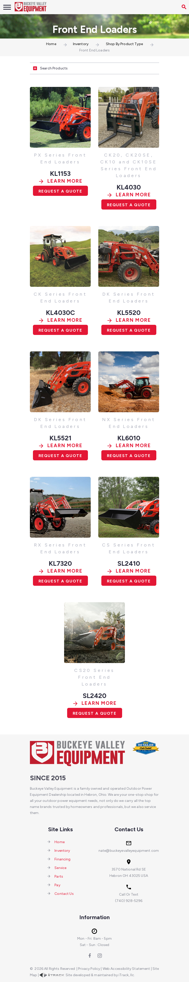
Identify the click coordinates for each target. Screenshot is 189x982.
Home (51, 44)
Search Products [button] (49, 68)
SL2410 (128, 563)
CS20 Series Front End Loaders (94, 677)
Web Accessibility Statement (126, 969)
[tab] (94, 68)
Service (60, 867)
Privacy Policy (89, 969)
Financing (62, 859)
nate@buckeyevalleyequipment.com (129, 850)
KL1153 (60, 173)
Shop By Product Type (124, 44)
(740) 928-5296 (129, 901)
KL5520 (129, 313)
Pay (57, 885)
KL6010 (128, 438)
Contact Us (63, 893)
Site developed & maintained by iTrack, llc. (87, 975)
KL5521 (60, 438)
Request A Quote (60, 191)
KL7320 (60, 563)
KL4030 (129, 187)
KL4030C (60, 313)
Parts (58, 876)
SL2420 (94, 696)
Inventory (80, 44)
